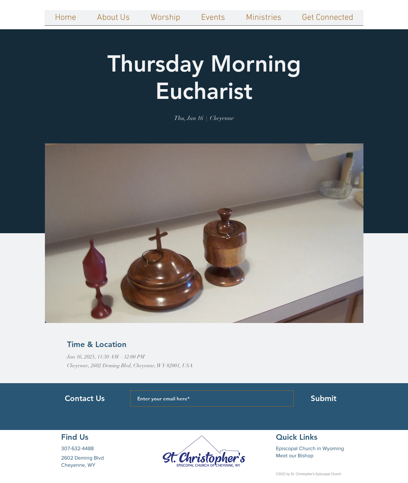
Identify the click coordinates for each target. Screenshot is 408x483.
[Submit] (323, 398)
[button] (113, 20)
